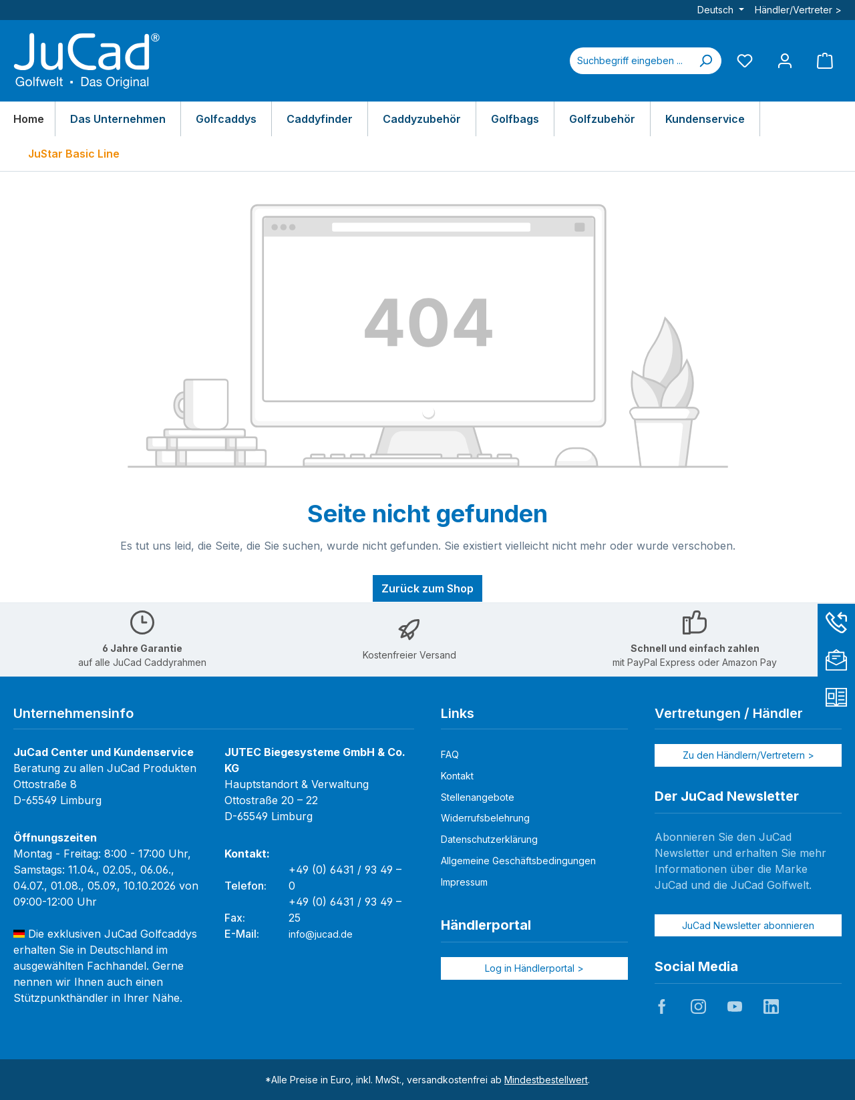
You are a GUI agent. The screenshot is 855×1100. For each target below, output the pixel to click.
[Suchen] (705, 60)
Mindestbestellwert (546, 1079)
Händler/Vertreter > (798, 9)
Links (457, 713)
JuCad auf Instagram (698, 1006)
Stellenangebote (477, 797)
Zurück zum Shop (427, 588)
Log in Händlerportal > (534, 968)
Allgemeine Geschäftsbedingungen (518, 860)
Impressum (464, 882)
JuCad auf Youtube (734, 1006)
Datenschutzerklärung (489, 839)
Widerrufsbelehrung (485, 817)
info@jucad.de (321, 934)
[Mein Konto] (785, 60)
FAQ (450, 754)
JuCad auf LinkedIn (770, 1006)
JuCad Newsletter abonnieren (748, 925)
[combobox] (630, 60)
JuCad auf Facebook (662, 1006)
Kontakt (457, 775)
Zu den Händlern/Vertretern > (748, 755)
